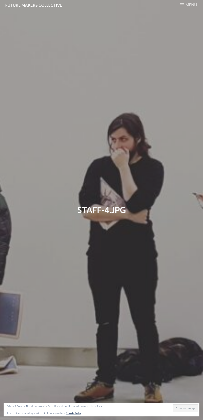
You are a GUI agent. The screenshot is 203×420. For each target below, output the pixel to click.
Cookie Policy (73, 413)
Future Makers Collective (33, 5)
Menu (188, 5)
